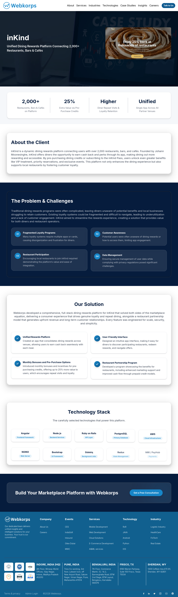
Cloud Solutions (96, 538)
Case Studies (128, 5)
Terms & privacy (12, 593)
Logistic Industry (158, 527)
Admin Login (31, 593)
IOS (124, 549)
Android (126, 538)
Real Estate (156, 543)
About (70, 5)
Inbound (68, 538)
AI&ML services (96, 549)
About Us (44, 527)
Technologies (110, 5)
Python (126, 543)
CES (67, 527)
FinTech (154, 538)
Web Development (97, 532)
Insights (142, 5)
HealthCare (156, 532)
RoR (124, 527)
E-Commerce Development (101, 543)
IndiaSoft (69, 532)
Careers (154, 5)
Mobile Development (98, 527)
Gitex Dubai (70, 543)
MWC (67, 549)
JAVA (125, 532)
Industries (94, 5)
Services (81, 5)
